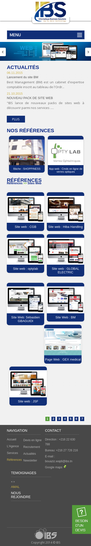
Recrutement (31, 447)
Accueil (11, 439)
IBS (58, 542)
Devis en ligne (32, 440)
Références (14, 459)
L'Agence (13, 446)
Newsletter (30, 460)
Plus (16, 119)
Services (12, 453)
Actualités (29, 453)
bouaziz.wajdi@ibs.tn (58, 461)
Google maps (55, 467)
